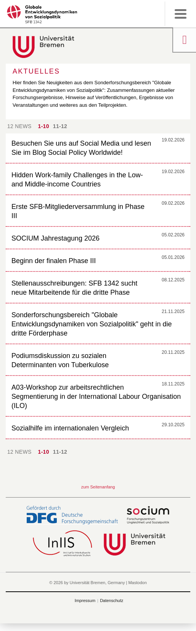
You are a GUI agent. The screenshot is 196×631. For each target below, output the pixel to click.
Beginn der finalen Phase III (53, 261)
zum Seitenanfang (98, 487)
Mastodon (137, 582)
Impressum (85, 600)
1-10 (43, 126)
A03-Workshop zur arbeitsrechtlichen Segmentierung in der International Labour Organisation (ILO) (96, 396)
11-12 (60, 126)
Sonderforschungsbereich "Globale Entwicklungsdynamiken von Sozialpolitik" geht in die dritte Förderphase (91, 324)
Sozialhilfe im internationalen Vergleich (70, 428)
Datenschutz (111, 600)
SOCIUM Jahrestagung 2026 (55, 238)
